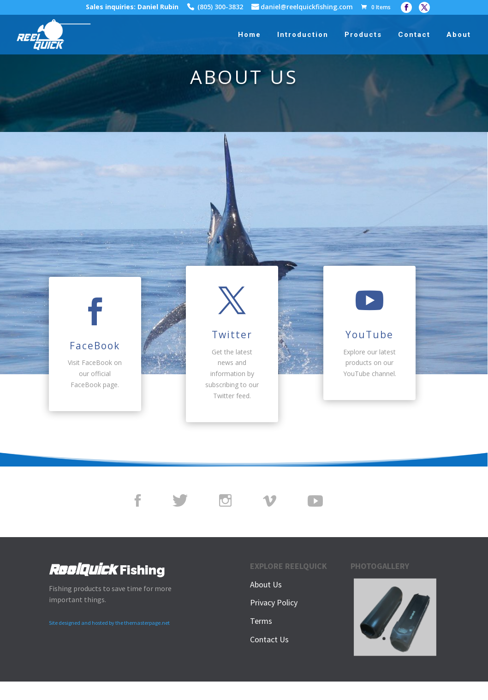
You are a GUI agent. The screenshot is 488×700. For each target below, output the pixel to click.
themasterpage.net (147, 622)
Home (249, 35)
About (458, 35)
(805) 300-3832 (220, 7)
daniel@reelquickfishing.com (307, 7)
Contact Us (269, 639)
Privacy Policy (274, 602)
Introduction (302, 35)
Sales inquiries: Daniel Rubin (132, 7)
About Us (266, 584)
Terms (261, 621)
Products (363, 35)
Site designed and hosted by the (86, 622)
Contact (414, 35)
